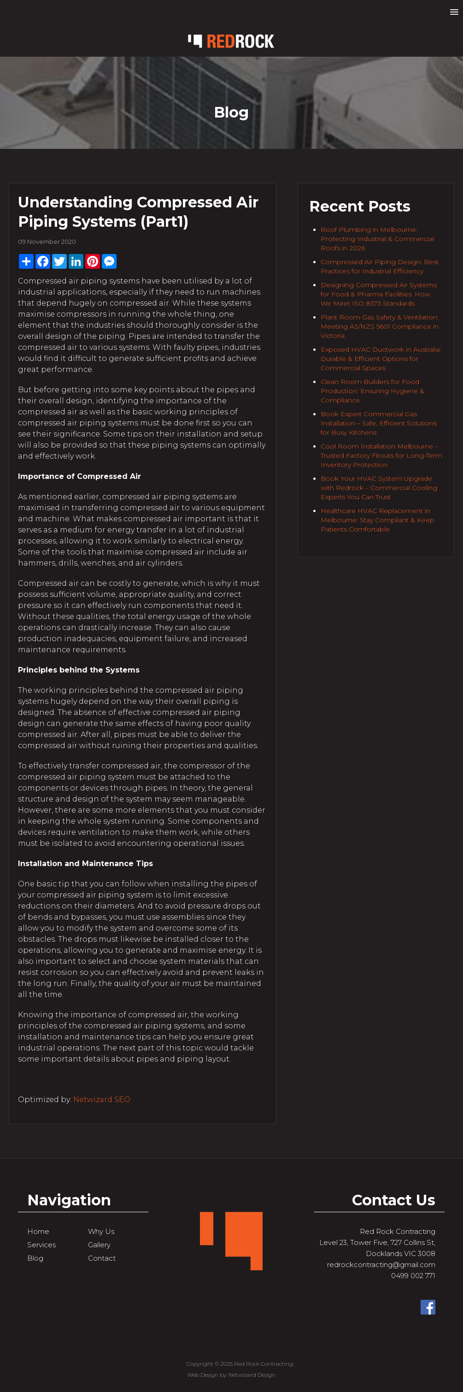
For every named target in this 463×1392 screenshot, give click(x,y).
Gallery (99, 1244)
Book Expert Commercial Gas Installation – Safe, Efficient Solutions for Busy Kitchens (379, 423)
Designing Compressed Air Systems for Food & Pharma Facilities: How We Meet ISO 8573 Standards (379, 294)
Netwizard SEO (101, 1099)
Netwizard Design (252, 1374)
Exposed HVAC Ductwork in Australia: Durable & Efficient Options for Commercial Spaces (381, 358)
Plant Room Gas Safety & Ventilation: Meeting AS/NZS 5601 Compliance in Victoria (380, 326)
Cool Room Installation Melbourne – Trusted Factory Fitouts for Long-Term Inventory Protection (381, 455)
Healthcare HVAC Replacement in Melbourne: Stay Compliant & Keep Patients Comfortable (377, 520)
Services (41, 1244)
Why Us (101, 1231)
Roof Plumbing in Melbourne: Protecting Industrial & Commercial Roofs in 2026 (377, 238)
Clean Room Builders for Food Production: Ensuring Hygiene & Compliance (372, 390)
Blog (35, 1258)
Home (38, 1231)
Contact (102, 1258)
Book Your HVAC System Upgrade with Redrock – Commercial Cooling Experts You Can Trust (379, 487)
